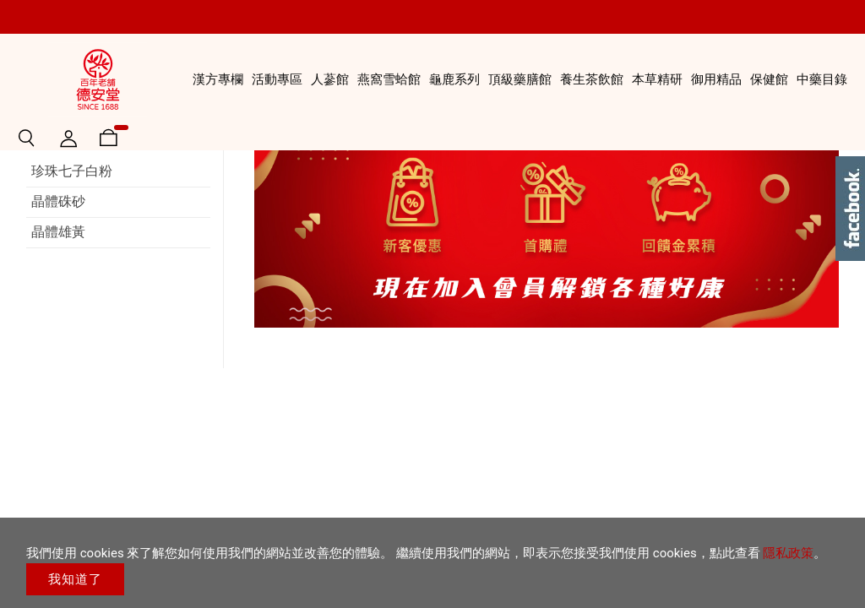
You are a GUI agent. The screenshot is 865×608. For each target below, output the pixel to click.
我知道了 (75, 579)
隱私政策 (788, 553)
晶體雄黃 (58, 326)
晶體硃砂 (58, 296)
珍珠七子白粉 (71, 266)
